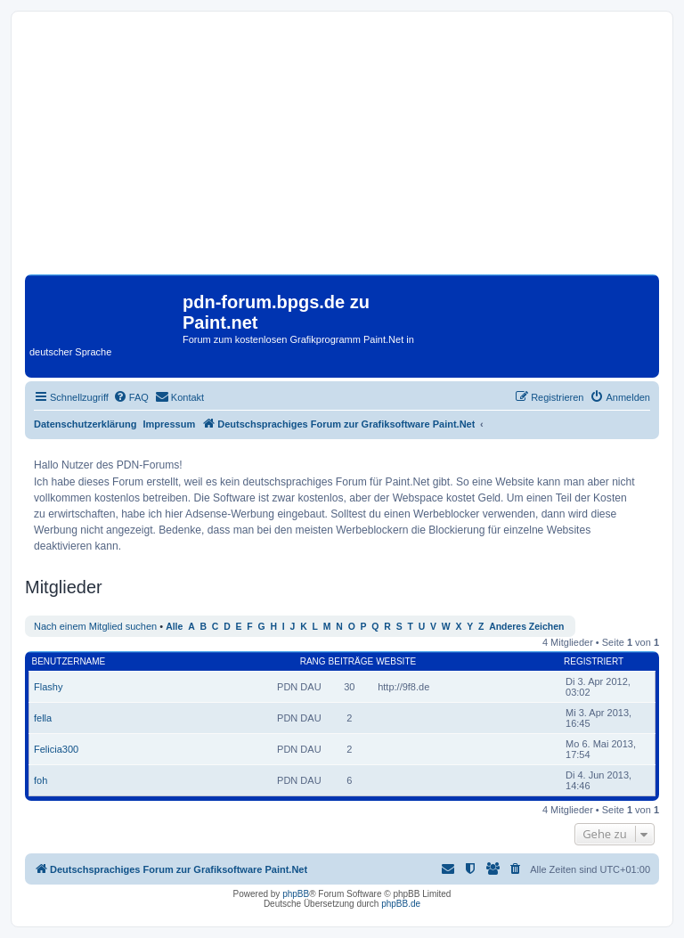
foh (40, 780)
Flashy (48, 686)
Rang (313, 661)
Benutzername (69, 661)
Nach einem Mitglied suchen (95, 626)
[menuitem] (131, 397)
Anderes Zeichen (526, 627)
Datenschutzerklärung (85, 424)
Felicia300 (56, 749)
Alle (174, 627)
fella (43, 718)
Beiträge (351, 661)
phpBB (295, 894)
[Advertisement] (342, 149)
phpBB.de (400, 904)
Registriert (593, 661)
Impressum (169, 424)
